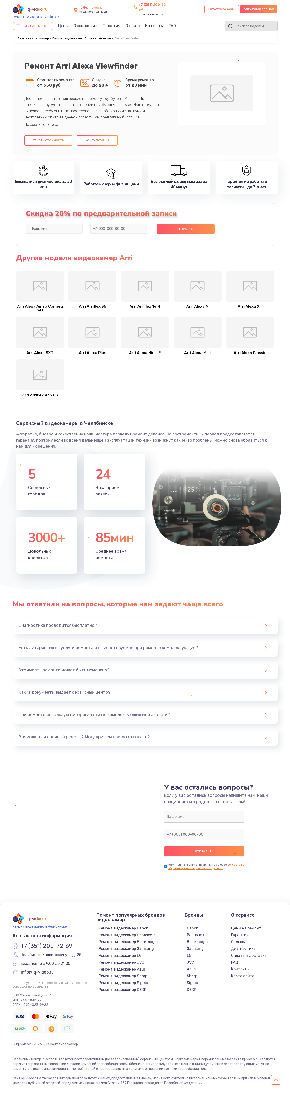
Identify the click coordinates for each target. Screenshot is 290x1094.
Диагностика (243, 948)
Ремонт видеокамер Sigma (123, 983)
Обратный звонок (259, 9)
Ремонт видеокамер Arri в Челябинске (81, 38)
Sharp (192, 976)
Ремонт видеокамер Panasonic (127, 935)
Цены (63, 26)
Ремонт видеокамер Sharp (123, 976)
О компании (84, 26)
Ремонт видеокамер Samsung (126, 948)
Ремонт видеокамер (33, 38)
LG (189, 955)
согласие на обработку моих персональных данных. (206, 866)
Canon (192, 928)
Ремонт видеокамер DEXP (122, 989)
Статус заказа (222, 9)
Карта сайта (242, 976)
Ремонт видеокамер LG (120, 955)
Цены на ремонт (246, 928)
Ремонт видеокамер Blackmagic (128, 941)
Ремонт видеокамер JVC (121, 962)
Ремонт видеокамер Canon (124, 928)
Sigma (192, 983)
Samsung (195, 948)
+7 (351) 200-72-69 (46, 946)
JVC (190, 962)
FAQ (172, 26)
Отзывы (133, 26)
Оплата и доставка (248, 955)
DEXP (191, 989)
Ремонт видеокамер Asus (122, 969)
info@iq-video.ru (37, 972)
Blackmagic (197, 941)
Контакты (154, 26)
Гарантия (111, 26)
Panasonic (196, 935)
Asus (191, 969)
